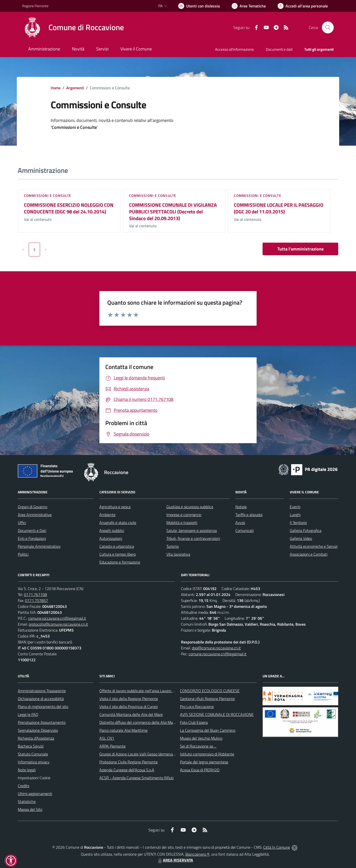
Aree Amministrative (35, 515)
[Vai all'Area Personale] (303, 6)
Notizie (241, 507)
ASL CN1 (106, 738)
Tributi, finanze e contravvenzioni (193, 538)
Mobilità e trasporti (181, 522)
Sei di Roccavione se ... (198, 746)
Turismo (172, 546)
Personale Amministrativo (39, 546)
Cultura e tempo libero (117, 554)
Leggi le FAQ (28, 714)
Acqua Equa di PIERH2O (200, 770)
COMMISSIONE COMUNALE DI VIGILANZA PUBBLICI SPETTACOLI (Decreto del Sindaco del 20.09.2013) (173, 211)
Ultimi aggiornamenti (35, 794)
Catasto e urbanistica (116, 546)
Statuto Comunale (33, 754)
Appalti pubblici (111, 530)
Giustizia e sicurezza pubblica (189, 507)
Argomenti (75, 88)
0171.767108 (35, 594)
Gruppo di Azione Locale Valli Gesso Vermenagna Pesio (144, 754)
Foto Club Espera (194, 722)
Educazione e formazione (119, 562)
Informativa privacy (33, 762)
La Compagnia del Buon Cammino (207, 730)
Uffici (22, 522)
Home (56, 88)
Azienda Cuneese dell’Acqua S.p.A (126, 770)
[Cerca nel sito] (328, 27)
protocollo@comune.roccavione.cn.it (58, 624)
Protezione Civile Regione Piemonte (128, 762)
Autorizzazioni (110, 538)
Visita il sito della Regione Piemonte (128, 699)
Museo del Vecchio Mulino (201, 738)
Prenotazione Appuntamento (42, 722)
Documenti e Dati (32, 530)
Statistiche (27, 801)
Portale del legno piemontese (204, 762)
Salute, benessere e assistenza (191, 530)
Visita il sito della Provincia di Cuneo (128, 706)
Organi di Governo (32, 507)
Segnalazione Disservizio (38, 730)
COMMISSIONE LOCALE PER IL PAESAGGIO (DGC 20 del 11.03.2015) (278, 208)
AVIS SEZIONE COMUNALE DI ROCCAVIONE (217, 714)
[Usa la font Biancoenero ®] (199, 6)
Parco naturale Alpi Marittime (123, 730)
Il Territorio (298, 522)
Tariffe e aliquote (249, 515)
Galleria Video (301, 538)
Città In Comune (276, 847)
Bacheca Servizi (31, 746)
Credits (23, 786)
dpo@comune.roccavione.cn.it (216, 648)
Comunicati (244, 530)
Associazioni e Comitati (308, 554)
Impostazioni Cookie (34, 778)
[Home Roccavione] (73, 27)
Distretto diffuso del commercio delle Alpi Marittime (141, 722)
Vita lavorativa (178, 554)
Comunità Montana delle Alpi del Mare (131, 714)
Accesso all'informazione (234, 49)
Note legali (27, 770)
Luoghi (295, 515)
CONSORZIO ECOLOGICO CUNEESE (210, 691)
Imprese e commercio (183, 515)
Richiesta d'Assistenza (36, 738)
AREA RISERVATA (175, 860)
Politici (23, 554)
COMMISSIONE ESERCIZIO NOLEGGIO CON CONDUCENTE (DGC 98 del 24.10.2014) (68, 208)
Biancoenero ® (197, 854)
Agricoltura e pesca (115, 507)
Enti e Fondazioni (32, 538)
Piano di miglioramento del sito (43, 706)
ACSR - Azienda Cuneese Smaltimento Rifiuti (136, 778)
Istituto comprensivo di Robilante (207, 754)
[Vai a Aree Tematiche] (249, 6)
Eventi (295, 507)
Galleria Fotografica (305, 530)
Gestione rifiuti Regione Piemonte (207, 699)
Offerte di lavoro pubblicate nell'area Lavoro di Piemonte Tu (147, 691)
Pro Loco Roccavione (197, 706)
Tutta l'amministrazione (300, 249)
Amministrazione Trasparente (42, 691)
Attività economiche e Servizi (313, 546)
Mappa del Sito (30, 809)
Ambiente (107, 515)
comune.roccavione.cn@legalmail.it (57, 618)
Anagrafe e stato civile (117, 522)
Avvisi (240, 522)
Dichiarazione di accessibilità (41, 699)
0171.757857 (36, 600)
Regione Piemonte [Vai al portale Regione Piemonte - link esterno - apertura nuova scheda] (35, 5)
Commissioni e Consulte (47, 195)
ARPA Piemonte (112, 746)
